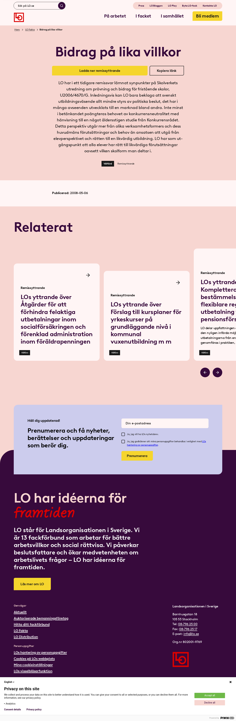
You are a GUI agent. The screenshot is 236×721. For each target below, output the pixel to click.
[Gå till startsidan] (19, 17)
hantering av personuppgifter (142, 445)
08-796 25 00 (187, 624)
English (9, 682)
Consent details (12, 709)
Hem (17, 29)
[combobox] (39, 5)
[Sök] (61, 5)
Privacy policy (34, 709)
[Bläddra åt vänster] (205, 372)
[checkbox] (123, 434)
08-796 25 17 (188, 629)
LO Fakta (30, 29)
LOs (204, 441)
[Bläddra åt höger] (217, 372)
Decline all (209, 702)
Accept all (209, 695)
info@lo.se (191, 634)
